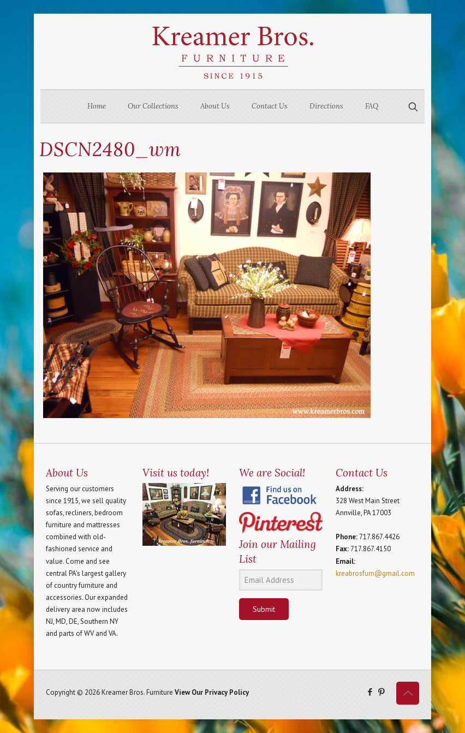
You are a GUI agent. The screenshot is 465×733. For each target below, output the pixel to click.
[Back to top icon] (407, 693)
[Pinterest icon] (381, 692)
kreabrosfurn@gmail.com (375, 573)
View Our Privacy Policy (212, 692)
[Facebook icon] (370, 692)
